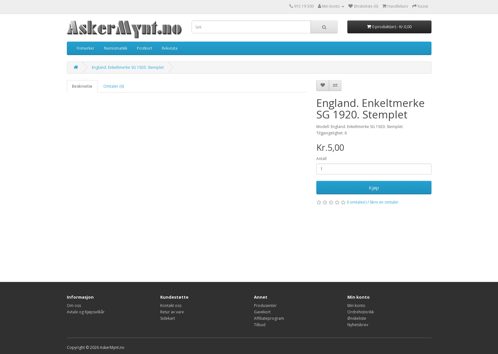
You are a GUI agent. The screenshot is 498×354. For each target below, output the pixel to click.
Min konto (356, 305)
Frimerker (85, 48)
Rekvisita (170, 48)
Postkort (144, 48)
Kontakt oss (170, 305)
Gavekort (262, 312)
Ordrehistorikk (360, 312)
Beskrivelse (82, 86)
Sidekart (167, 318)
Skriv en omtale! (384, 202)
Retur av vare (172, 312)
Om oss (74, 305)
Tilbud (259, 324)
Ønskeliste (356, 318)
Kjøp (374, 187)
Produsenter (265, 305)
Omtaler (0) (113, 86)
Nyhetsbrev (357, 324)
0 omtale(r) (357, 202)
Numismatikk (115, 48)
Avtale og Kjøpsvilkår (86, 312)
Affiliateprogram (269, 318)
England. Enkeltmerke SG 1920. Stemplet (128, 67)
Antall (321, 158)
